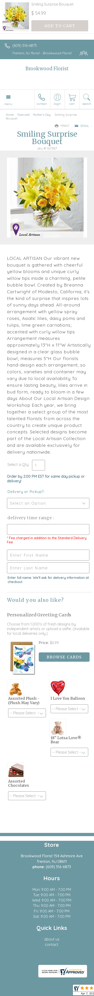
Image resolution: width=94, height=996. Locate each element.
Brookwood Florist (47, 68)
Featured (23, 114)
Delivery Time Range (30, 517)
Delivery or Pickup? (25, 491)
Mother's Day (42, 114)
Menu (8, 104)
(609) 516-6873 (24, 45)
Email (82, 126)
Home (10, 114)
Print (62, 126)
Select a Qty (18, 464)
